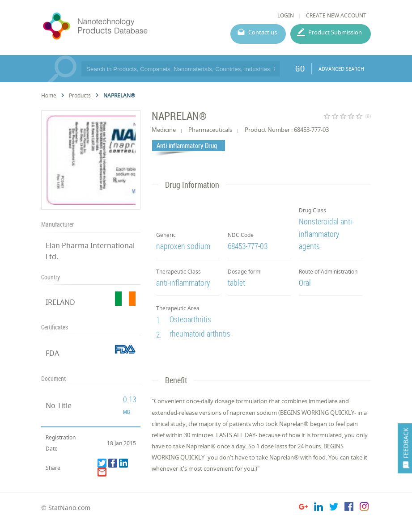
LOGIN (285, 15)
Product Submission (335, 32)
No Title (59, 405)
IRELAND (60, 302)
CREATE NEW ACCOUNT (336, 15)
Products (80, 95)
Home (48, 95)
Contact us (262, 32)
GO (300, 68)
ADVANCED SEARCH (341, 68)
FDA (52, 353)
